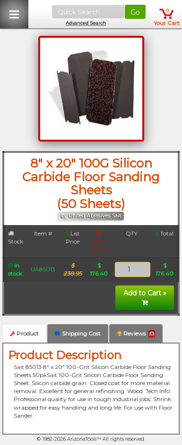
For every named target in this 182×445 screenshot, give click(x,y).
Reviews (136, 333)
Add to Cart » (144, 297)
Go (135, 12)
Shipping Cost (78, 333)
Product (24, 333)
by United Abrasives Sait (91, 216)
